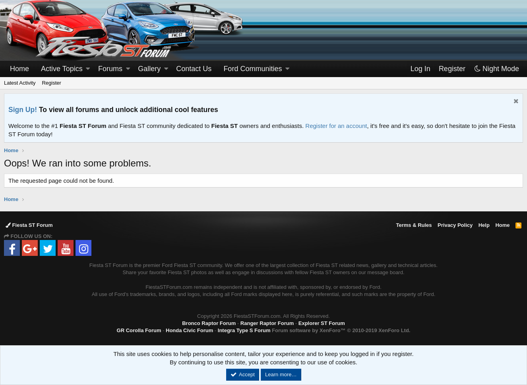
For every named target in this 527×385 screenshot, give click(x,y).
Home (19, 69)
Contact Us (193, 69)
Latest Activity (19, 83)
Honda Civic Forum (189, 330)
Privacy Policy (455, 225)
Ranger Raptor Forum (267, 323)
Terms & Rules (414, 225)
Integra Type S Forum (244, 330)
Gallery (149, 69)
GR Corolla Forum (139, 330)
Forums (110, 69)
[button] (88, 69)
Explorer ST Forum (321, 323)
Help (484, 225)
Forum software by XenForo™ (341, 330)
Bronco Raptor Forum (209, 323)
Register (51, 83)
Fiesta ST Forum (29, 225)
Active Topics (62, 69)
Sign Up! (22, 110)
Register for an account (336, 125)
